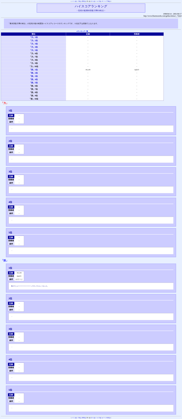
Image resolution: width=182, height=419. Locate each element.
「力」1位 (33, 37)
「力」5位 (33, 50)
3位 (10, 171)
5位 (10, 232)
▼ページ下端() (106, 1)
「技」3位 (33, 76)
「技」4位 (33, 79)
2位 (10, 141)
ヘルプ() (98, 1)
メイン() (74, 1)
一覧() (79, 1)
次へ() (93, 1)
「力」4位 (33, 47)
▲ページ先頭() (106, 417)
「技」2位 (33, 73)
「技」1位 (33, 70)
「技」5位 (33, 83)
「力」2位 (33, 40)
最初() (84, 1)
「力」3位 (33, 44)
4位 (10, 202)
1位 (10, 110)
